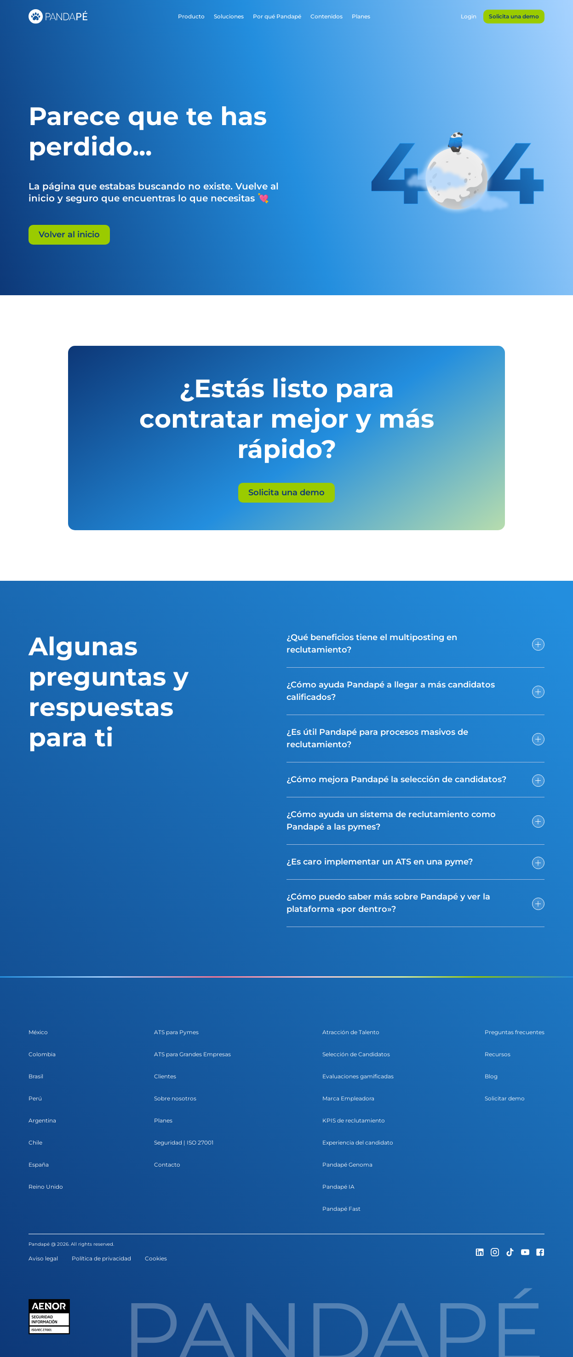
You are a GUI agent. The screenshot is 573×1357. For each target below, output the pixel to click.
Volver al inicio (69, 234)
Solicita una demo (286, 492)
